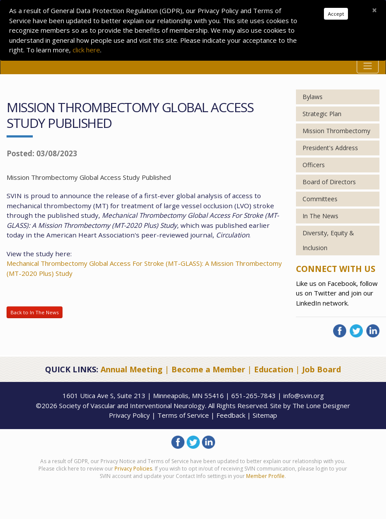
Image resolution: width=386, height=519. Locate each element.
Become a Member (208, 369)
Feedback (230, 415)
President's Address (330, 148)
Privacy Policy (129, 415)
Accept (336, 13)
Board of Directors (329, 182)
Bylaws (313, 97)
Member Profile (265, 476)
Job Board (321, 369)
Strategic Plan (322, 114)
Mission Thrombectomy (336, 131)
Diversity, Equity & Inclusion (328, 240)
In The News (320, 216)
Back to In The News (34, 312)
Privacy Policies (133, 468)
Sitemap (265, 415)
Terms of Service (183, 415)
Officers (314, 165)
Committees (320, 199)
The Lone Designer (321, 405)
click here (86, 49)
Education (273, 369)
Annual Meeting (132, 369)
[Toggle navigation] (368, 65)
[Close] (374, 10)
